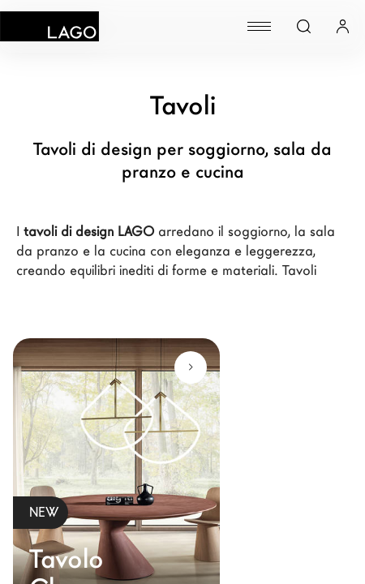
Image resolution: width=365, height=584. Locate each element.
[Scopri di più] (190, 367)
